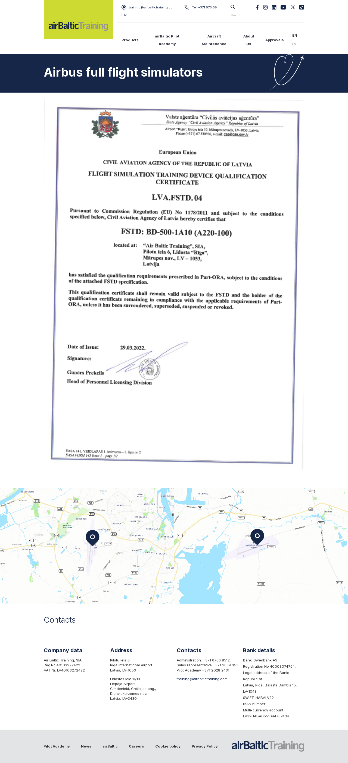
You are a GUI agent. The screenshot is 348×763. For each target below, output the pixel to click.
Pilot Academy (57, 746)
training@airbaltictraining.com (149, 7)
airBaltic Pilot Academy (167, 40)
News (86, 746)
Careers (136, 746)
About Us (248, 40)
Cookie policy (168, 746)
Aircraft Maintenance (214, 40)
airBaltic (110, 746)
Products (130, 40)
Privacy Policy (205, 746)
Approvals (274, 40)
